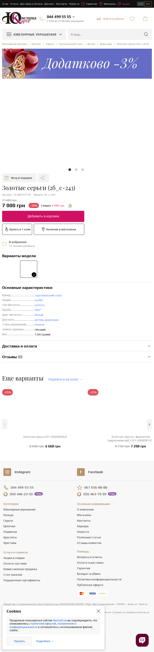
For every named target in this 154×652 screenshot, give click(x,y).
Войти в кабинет (110, 19)
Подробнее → (45, 641)
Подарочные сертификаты (21, 580)
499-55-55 (22, 487)
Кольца (8, 514)
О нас (5, 3)
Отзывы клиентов (89, 542)
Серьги (8, 520)
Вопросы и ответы (89, 556)
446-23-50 (21, 494)
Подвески (10, 531)
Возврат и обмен (89, 573)
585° (38, 310)
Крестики (9, 542)
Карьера (83, 526)
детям (39, 319)
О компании (85, 509)
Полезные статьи (89, 537)
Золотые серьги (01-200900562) (45, 436)
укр (140, 3)
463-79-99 (94, 494)
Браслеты (10, 537)
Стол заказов (12, 574)
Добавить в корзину (43, 216)
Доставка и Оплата (31, 3)
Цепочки (9, 526)
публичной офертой (43, 623)
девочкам (51, 319)
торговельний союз (48, 295)
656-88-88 (95, 487)
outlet (39, 300)
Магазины (107, 4)
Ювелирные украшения (19, 509)
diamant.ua (60, 620)
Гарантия (83, 568)
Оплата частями (15, 563)
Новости (74, 3)
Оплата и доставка (90, 562)
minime (39, 324)
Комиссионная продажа (20, 568)
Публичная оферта (90, 584)
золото (39, 305)
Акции (123, 4)
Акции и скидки (14, 557)
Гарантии (89, 4)
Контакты (61, 3)
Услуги (14, 3)
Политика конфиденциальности (99, 579)
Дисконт (49, 3)
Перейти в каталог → (65, 379)
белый (39, 315)
